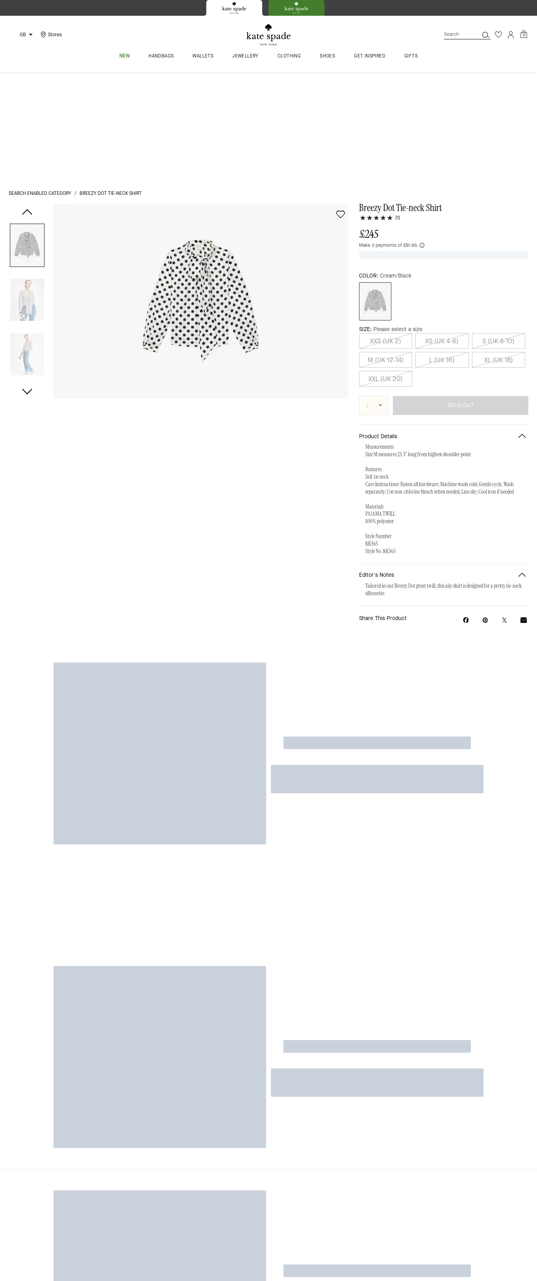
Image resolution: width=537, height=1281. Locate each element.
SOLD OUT (460, 283)
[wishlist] (340, 104)
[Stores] (50, 34)
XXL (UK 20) (385, 256)
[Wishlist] (498, 34)
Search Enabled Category (40, 83)
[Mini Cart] (523, 34)
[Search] (455, 34)
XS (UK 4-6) (442, 218)
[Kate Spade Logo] (268, 35)
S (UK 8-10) (498, 218)
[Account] (511, 34)
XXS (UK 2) (385, 218)
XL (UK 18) (498, 237)
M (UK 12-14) (386, 237)
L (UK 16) (442, 237)
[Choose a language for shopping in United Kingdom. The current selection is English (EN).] (22, 34)
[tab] (234, 8)
